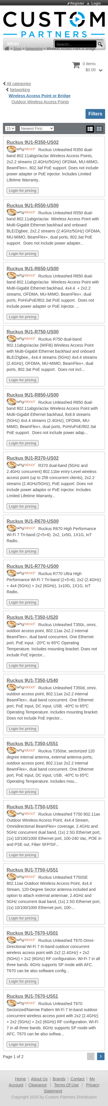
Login (96, 3)
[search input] (77, 44)
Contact (77, 1079)
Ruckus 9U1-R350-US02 (33, 142)
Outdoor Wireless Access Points (40, 101)
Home (20, 1079)
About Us (39, 1079)
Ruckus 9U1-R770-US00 (33, 566)
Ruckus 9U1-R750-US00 (33, 331)
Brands (59, 1079)
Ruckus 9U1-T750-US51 (32, 869)
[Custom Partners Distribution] (54, 24)
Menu (13, 44)
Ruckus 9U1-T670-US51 (32, 996)
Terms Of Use (66, 1085)
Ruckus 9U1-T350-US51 (32, 743)
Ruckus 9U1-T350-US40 (32, 680)
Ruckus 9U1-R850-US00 (33, 395)
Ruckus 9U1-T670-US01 (32, 933)
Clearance (38, 1085)
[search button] (99, 44)
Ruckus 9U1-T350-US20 (32, 617)
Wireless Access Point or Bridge (40, 95)
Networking (34, 49)
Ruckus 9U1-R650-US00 (33, 268)
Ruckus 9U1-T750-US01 (32, 806)
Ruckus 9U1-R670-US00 (33, 521)
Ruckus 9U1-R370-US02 (33, 458)
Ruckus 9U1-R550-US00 (33, 205)
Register (77, 3)
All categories (19, 83)
